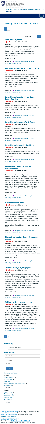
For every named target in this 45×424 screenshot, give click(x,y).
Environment (8, 385)
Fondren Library (5, 419)
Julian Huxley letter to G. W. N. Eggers (20, 122)
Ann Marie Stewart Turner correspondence (22, 68)
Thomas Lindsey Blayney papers (18, 267)
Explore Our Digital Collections (9, 414)
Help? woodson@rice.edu (32, 9)
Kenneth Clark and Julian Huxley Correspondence (18, 167)
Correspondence (9, 377)
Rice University (8, 394)
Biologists (7, 381)
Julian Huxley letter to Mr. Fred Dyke (19, 145)
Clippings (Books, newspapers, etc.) (14, 383)
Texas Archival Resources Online (9, 411)
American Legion (9, 396)
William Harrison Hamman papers (18, 302)
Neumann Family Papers (14, 202)
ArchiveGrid (4, 413)
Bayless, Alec (8, 397)
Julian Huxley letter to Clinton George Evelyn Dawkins (20, 98)
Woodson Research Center (14, 9)
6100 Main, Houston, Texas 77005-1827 (20, 421)
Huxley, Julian (8, 392)
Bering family (8, 399)
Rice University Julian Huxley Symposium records (21, 238)
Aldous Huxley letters (13, 39)
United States (8, 379)
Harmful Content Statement (8, 416)
